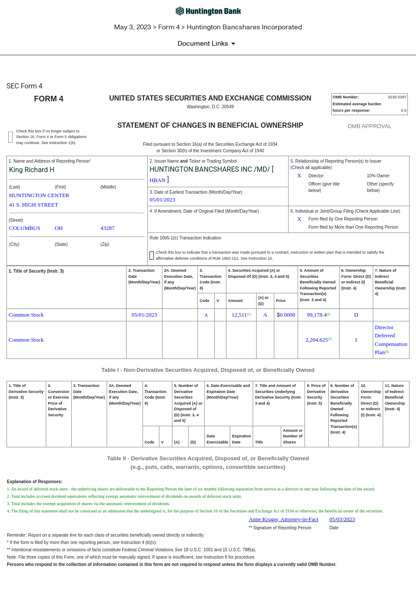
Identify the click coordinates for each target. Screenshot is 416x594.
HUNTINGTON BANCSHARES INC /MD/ (209, 169)
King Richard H (31, 170)
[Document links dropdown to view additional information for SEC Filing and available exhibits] (208, 43)
